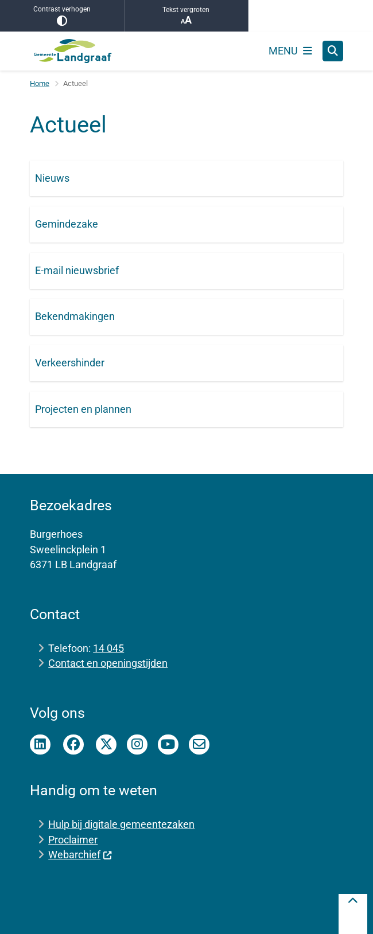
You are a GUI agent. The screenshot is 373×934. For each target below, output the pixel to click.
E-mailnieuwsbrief (199, 744)
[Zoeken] (333, 50)
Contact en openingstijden (108, 663)
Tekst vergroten (186, 16)
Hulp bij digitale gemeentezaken (121, 824)
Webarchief (80, 855)
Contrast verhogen (62, 15)
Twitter (106, 744)
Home (39, 83)
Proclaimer (73, 840)
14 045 (108, 648)
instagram (137, 744)
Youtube (168, 744)
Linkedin (40, 744)
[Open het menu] (290, 51)
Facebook (73, 744)
